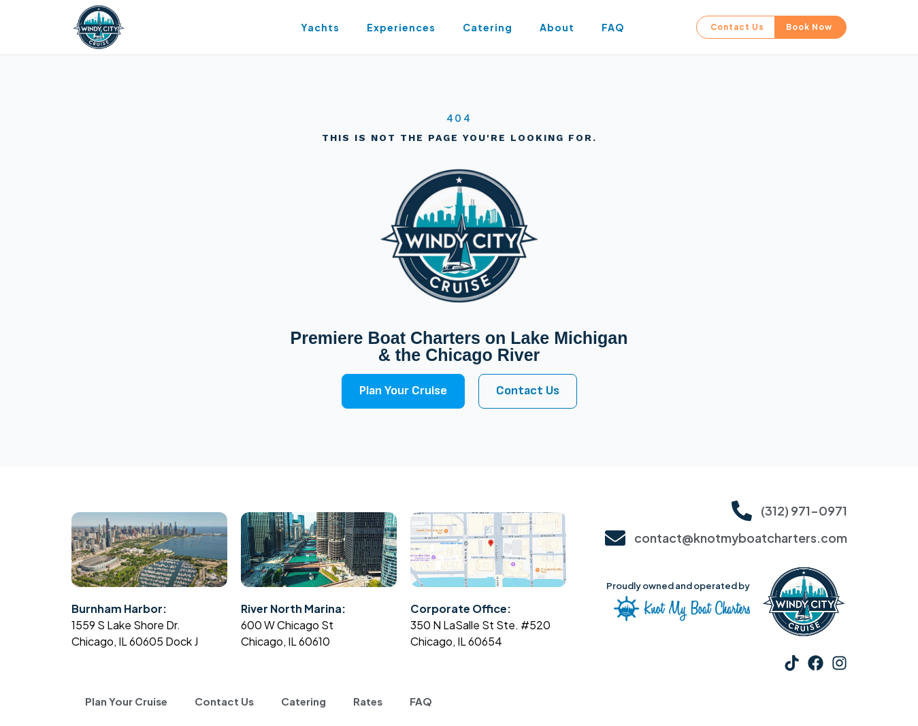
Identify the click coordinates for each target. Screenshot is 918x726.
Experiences (401, 27)
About (557, 27)
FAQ (613, 27)
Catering (487, 27)
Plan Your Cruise (126, 701)
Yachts (320, 27)
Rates (367, 701)
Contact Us (224, 701)
